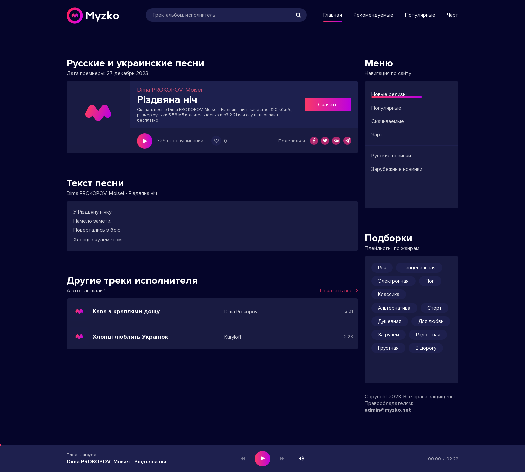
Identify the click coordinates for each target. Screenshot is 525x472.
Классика (388, 294)
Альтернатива (394, 308)
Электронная (393, 281)
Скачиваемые (387, 121)
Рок (382, 268)
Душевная (389, 321)
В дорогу (426, 348)
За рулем (388, 335)
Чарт (452, 15)
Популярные (420, 15)
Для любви (431, 321)
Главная (332, 15)
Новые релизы (389, 94)
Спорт (434, 308)
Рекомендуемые (373, 15)
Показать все (339, 290)
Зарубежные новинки (396, 169)
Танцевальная (419, 268)
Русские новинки (391, 155)
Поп (430, 281)
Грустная (388, 348)
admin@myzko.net (388, 410)
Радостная (428, 335)
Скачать (328, 104)
